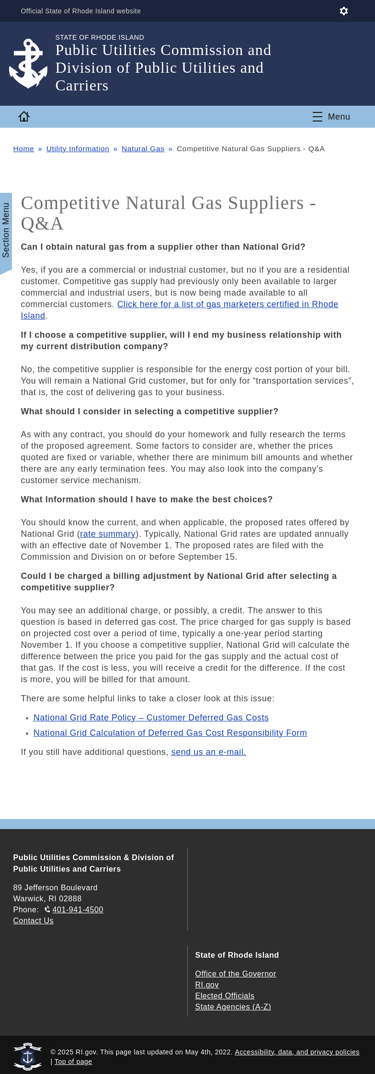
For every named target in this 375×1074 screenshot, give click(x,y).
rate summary (108, 534)
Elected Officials (225, 996)
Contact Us (33, 921)
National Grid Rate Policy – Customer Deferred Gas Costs (151, 717)
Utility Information (78, 148)
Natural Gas (143, 148)
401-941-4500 (78, 910)
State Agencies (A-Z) (233, 1007)
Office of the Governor (235, 974)
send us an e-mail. (208, 752)
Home (23, 148)
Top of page (73, 1061)
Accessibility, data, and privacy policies (297, 1052)
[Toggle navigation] (331, 116)
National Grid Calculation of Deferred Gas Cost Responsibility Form (170, 733)
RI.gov (207, 985)
